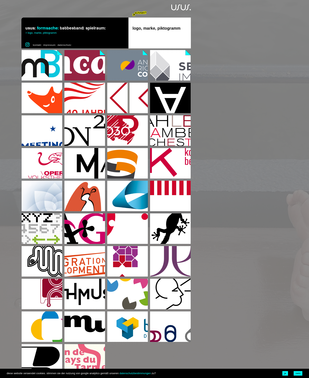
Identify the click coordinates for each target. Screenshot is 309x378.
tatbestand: (72, 28)
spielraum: (96, 28)
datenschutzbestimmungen (135, 373)
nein (298, 373)
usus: (30, 28)
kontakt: (37, 45)
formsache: (48, 28)
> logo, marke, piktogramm (41, 32)
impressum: (49, 45)
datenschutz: (65, 45)
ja (285, 373)
